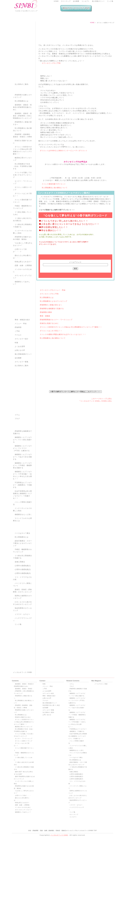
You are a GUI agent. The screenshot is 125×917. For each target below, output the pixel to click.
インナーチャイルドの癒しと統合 (22, 271)
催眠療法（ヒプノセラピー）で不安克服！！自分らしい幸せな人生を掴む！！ (22, 513)
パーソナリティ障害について (22, 623)
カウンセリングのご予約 (51, 102)
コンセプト (86, 1)
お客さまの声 (20, 389)
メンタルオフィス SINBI (22, 750)
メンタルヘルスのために (22, 309)
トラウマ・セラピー (22, 653)
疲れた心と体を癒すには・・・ (22, 295)
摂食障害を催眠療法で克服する (52, 360)
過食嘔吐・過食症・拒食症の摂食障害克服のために (22, 146)
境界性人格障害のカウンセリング (22, 636)
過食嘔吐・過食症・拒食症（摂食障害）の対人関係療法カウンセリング (22, 154)
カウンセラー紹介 (21, 378)
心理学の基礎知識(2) (23, 608)
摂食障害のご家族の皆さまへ (51, 356)
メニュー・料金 (21, 362)
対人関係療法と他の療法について (54, 229)
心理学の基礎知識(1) (23, 604)
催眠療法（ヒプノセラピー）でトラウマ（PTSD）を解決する (22, 487)
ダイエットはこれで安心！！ (51, 382)
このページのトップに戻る (101, 460)
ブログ (17, 457)
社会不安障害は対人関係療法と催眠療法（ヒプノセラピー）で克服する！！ (22, 533)
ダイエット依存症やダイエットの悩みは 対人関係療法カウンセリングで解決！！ (71, 379)
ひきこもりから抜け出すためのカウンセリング (22, 642)
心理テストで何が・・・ (23, 873)
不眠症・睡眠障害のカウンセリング (22, 246)
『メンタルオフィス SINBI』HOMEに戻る (95, 462)
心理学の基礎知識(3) (23, 612)
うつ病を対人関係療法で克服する (22, 264)
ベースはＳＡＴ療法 (22, 572)
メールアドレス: (75, 314)
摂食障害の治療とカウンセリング (22, 135)
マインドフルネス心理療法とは (22, 558)
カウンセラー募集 (21, 400)
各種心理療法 (20, 601)
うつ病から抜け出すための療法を (22, 258)
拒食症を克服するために (49, 375)
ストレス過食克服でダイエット (54, 225)
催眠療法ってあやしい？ (21, 322)
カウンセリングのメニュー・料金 (52, 342)
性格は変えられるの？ (23, 300)
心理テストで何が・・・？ (20, 289)
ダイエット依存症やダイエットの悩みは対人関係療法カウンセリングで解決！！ (22, 189)
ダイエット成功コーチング (22, 227)
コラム (17, 453)
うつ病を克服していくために (22, 252)
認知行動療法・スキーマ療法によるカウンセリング (22, 582)
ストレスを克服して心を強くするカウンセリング (22, 213)
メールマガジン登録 (101, 761)
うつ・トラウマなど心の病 (22, 617)
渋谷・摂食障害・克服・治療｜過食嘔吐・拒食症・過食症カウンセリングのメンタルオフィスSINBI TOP (62, 908)
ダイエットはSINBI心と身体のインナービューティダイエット (63, 192)
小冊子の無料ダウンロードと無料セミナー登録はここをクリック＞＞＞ (75, 452)
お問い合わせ (47, 792)
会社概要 (76, 1)
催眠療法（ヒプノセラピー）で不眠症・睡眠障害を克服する (22, 504)
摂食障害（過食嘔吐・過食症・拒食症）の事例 (22, 174)
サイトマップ (66, 1)
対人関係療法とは (46, 349)
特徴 (16, 381)
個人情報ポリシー (98, 1)
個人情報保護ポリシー (23, 393)
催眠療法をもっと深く (23, 553)
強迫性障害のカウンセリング (22, 648)
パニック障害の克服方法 (22, 542)
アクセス (18, 374)
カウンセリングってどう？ (22, 315)
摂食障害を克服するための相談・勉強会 (22, 277)
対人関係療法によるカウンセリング (53, 353)
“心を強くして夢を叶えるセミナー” (22, 283)
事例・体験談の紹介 (22, 358)
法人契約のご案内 (21, 123)
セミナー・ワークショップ (22, 221)
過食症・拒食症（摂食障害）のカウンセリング (22, 629)
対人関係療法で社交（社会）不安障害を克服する (22, 205)
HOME (56, 1)
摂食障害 (18, 366)
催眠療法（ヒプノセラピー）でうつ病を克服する (22, 478)
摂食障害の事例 (46, 364)
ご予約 (17, 370)
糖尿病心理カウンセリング (22, 198)
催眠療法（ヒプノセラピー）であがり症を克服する (22, 495)
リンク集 (110, 1)
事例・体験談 (45, 367)
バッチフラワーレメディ (22, 658)
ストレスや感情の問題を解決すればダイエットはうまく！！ (63, 386)
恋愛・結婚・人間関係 (23, 304)
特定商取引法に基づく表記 (51, 783)
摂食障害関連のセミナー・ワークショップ (56, 371)
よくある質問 (20, 385)
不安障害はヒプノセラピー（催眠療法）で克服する (22, 523)
